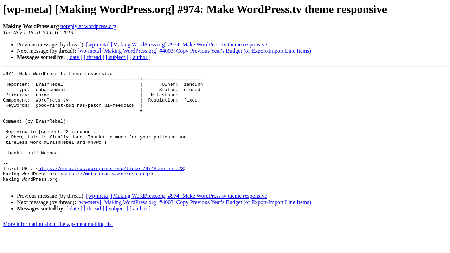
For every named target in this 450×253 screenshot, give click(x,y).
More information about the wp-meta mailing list (58, 246)
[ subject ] (117, 57)
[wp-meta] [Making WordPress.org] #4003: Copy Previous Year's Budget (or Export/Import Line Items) (194, 51)
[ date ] (74, 57)
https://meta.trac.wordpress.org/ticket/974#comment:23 (111, 188)
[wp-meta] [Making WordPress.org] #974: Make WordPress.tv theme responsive (176, 44)
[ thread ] (94, 57)
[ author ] (140, 57)
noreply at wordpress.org (88, 26)
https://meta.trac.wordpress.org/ (107, 195)
